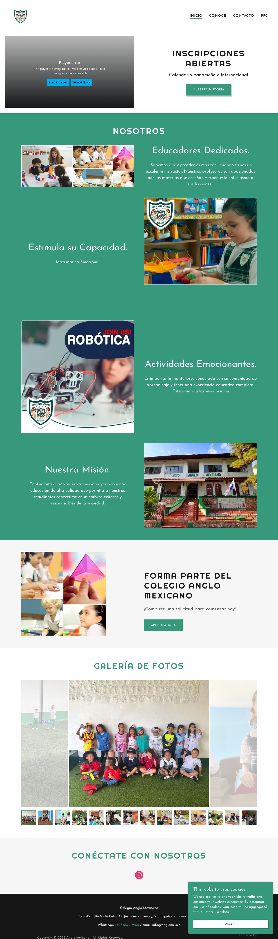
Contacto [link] (243, 16)
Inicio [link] (196, 16)
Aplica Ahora (163, 625)
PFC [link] (264, 16)
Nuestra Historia (208, 89)
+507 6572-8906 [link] (127, 925)
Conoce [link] (217, 16)
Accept (230, 923)
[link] (20, 15)
